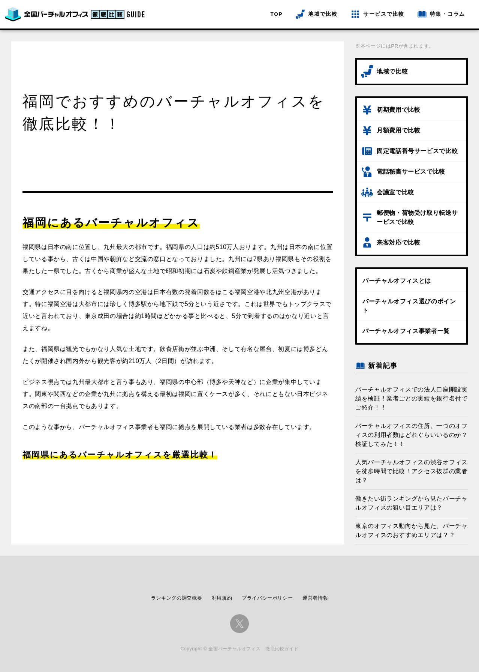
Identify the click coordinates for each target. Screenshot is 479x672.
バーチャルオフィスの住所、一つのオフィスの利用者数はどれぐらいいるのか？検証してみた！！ (411, 435)
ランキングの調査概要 (176, 598)
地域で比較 (323, 14)
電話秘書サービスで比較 (411, 171)
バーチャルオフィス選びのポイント (409, 306)
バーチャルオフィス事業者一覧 (406, 331)
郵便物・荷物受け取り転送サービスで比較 (417, 217)
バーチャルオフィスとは (396, 281)
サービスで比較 (383, 14)
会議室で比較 (395, 192)
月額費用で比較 (398, 130)
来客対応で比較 (398, 242)
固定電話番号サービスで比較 (417, 151)
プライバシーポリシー (267, 598)
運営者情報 (315, 598)
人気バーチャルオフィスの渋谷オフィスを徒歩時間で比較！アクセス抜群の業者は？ (411, 471)
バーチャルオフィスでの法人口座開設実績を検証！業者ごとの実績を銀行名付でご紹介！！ (411, 398)
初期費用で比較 (398, 109)
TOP (277, 14)
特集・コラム (447, 14)
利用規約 (222, 598)
